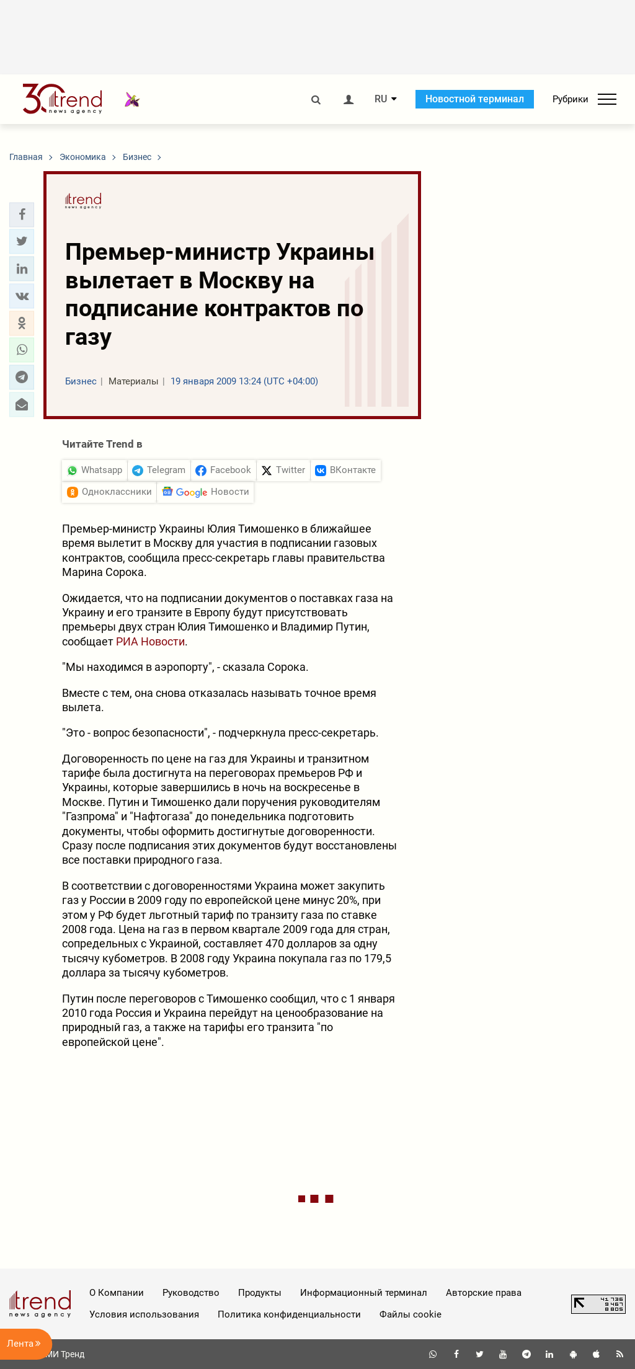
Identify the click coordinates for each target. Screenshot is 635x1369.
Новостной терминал (474, 99)
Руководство (191, 1292)
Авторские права (484, 1292)
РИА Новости (150, 641)
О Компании (116, 1292)
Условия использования (144, 1314)
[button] (21, 214)
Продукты (260, 1292)
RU (381, 99)
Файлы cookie (411, 1314)
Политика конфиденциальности (289, 1314)
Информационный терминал (363, 1292)
